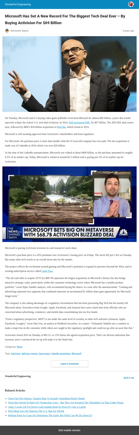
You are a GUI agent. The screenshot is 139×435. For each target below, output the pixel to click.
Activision (16, 353)
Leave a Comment (70, 363)
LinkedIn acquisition (61, 353)
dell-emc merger (30, 353)
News (19, 347)
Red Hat (61, 127)
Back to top (129, 378)
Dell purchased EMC (79, 122)
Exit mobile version (69, 430)
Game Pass (47, 271)
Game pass (44, 353)
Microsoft (76, 353)
